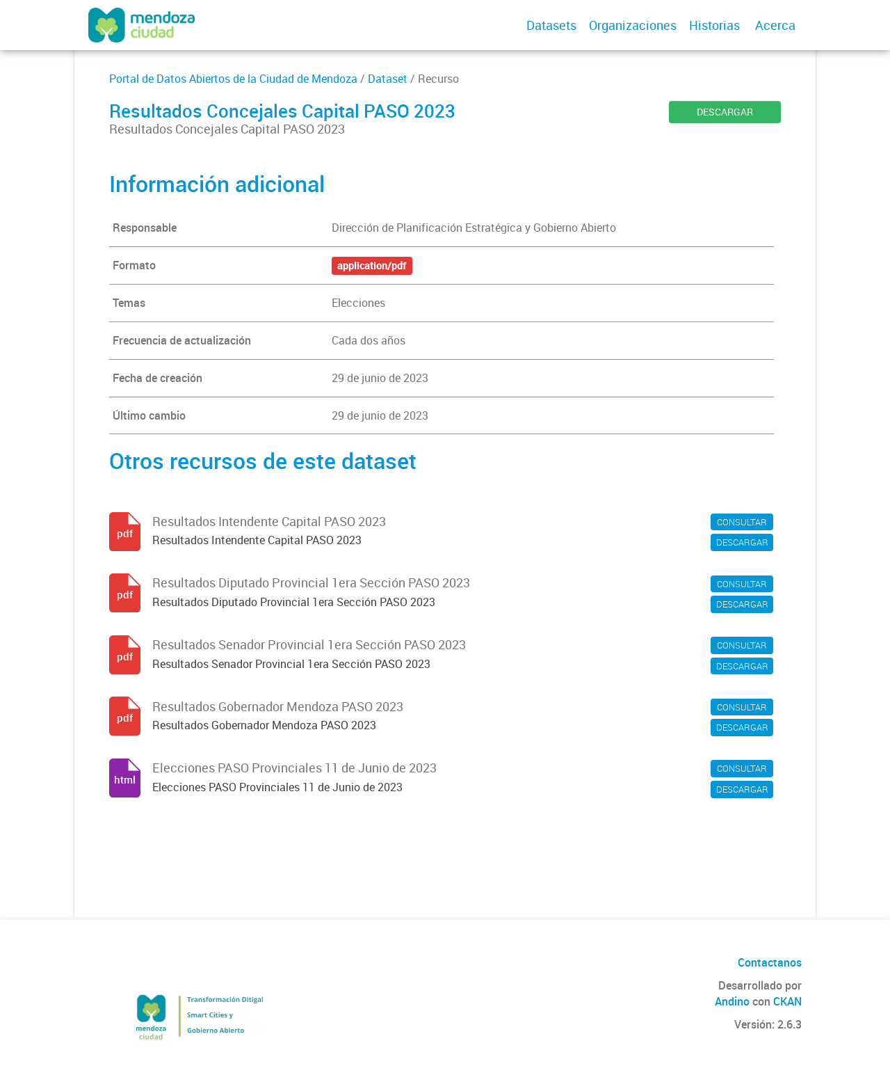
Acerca (775, 25)
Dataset (387, 78)
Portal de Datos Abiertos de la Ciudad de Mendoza (233, 78)
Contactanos (770, 962)
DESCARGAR (725, 111)
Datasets (551, 25)
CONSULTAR (742, 522)
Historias (714, 25)
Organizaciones (633, 25)
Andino (732, 1001)
